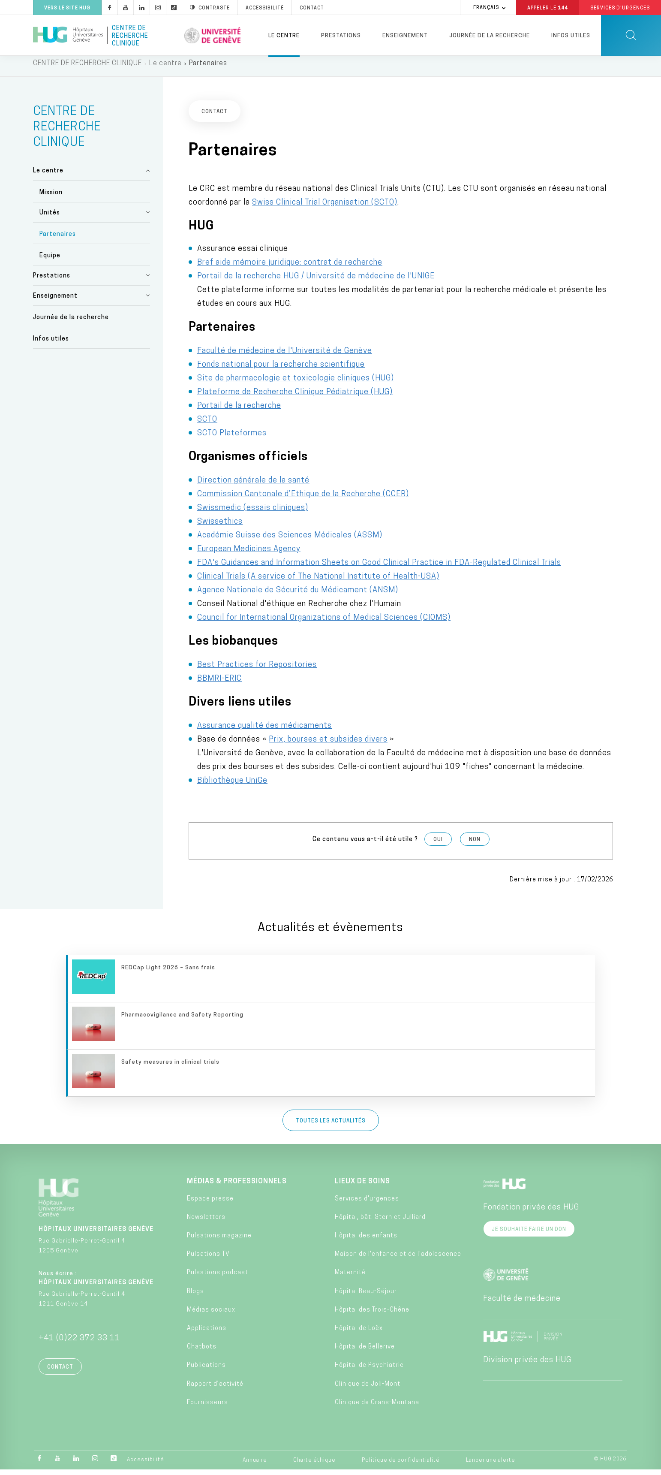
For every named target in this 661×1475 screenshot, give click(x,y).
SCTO (207, 425)
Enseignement (405, 36)
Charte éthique (314, 1465)
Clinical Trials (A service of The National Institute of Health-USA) (318, 582)
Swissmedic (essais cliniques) (252, 513)
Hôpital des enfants (366, 1241)
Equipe (49, 261)
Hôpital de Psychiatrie (369, 1370)
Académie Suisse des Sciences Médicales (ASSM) (289, 541)
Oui (438, 845)
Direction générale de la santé (253, 486)
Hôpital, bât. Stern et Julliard (380, 1222)
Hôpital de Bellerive (365, 1352)
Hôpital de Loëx (359, 1333)
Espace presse (210, 1204)
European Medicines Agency (248, 554)
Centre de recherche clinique (130, 35)
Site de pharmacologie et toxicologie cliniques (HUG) (295, 384)
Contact (60, 1372)
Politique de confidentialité (401, 1465)
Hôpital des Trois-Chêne (372, 1315)
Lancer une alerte (490, 1465)
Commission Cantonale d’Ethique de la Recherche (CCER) (303, 499)
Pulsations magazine (219, 1241)
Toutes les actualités (331, 1125)
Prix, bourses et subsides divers (328, 745)
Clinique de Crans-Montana (377, 1408)
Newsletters (206, 1222)
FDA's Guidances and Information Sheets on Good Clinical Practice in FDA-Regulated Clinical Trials (379, 568)
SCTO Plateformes (232, 438)
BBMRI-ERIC (219, 684)
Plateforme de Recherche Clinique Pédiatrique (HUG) (295, 397)
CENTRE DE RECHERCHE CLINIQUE (87, 68)
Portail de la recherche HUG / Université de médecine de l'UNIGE (316, 282)
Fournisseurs (207, 1408)
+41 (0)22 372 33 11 (79, 1343)
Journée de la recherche (489, 36)
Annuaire (255, 1465)
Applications (206, 1333)
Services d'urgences (367, 1204)
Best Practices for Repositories (257, 670)
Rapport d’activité (215, 1389)
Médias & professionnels (237, 1186)
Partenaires (57, 239)
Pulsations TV (208, 1259)
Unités (49, 217)
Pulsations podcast (217, 1278)
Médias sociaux (211, 1315)
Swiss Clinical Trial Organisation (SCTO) (324, 207)
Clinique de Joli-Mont (367, 1389)
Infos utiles (570, 36)
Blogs (195, 1296)
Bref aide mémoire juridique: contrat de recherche (289, 268)
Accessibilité (145, 1465)
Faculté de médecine (522, 1304)
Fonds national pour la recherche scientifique (281, 370)
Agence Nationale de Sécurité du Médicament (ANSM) (297, 595)
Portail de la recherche (239, 411)
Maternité (350, 1278)
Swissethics (220, 527)
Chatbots (201, 1352)
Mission (51, 197)
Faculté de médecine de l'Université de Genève (284, 356)
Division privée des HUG (527, 1365)
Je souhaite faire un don (529, 1234)
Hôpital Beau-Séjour (366, 1296)
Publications (206, 1370)
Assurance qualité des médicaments (264, 731)
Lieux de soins (362, 1186)
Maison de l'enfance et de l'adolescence (398, 1259)
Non (475, 845)
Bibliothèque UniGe (232, 786)
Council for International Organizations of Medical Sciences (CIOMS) (324, 623)
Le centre (284, 36)
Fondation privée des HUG (531, 1212)
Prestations (341, 36)
